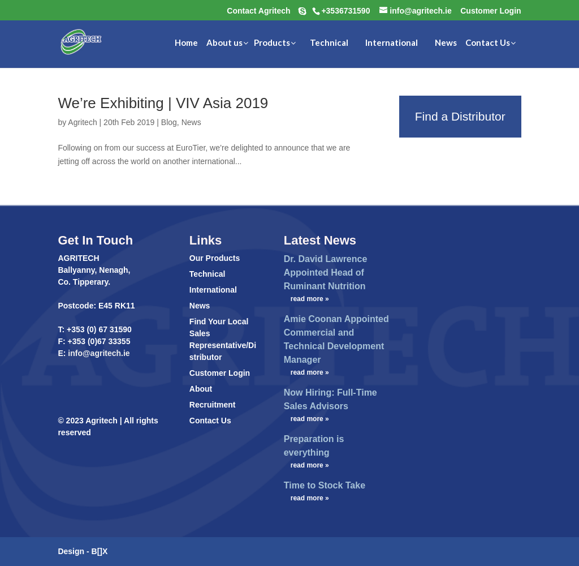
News (191, 122)
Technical (207, 273)
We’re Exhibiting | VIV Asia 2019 (163, 103)
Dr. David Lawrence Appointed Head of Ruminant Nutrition (326, 272)
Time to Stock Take (324, 485)
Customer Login (219, 373)
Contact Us (210, 420)
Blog (169, 122)
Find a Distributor (460, 116)
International (213, 289)
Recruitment (212, 404)
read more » (310, 299)
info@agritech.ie (97, 353)
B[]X (100, 551)
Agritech (82, 122)
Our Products (214, 258)
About (200, 388)
